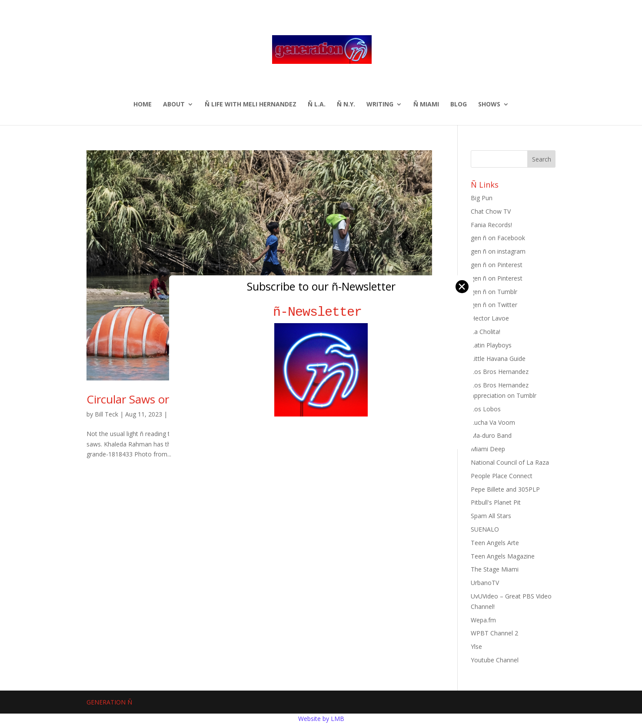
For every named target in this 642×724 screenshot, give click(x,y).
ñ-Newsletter (321, 312)
